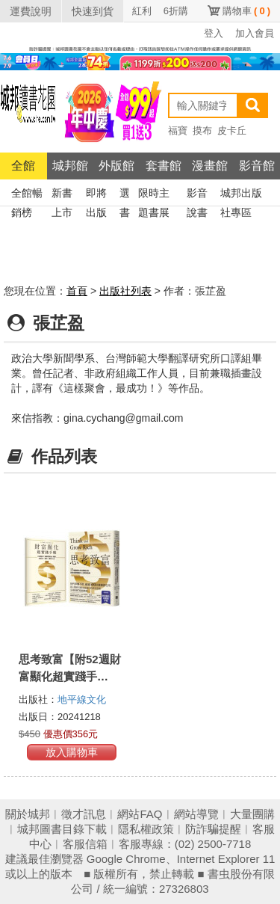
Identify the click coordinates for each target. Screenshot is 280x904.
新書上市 (62, 195)
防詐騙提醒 (213, 828)
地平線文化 (81, 699)
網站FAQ (139, 814)
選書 (124, 195)
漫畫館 (210, 165)
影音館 (257, 165)
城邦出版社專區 (241, 195)
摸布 (202, 130)
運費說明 (31, 11)
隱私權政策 (146, 828)
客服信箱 (85, 843)
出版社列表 (125, 291)
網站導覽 (196, 814)
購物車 (246, 10)
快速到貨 (92, 11)
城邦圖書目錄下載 (62, 828)
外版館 (116, 165)
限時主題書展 (153, 195)
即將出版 (96, 195)
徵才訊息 (83, 814)
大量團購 (252, 814)
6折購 (176, 10)
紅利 (142, 10)
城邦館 (70, 165)
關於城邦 (27, 814)
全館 (23, 165)
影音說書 (197, 195)
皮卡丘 (231, 130)
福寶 (177, 130)
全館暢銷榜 (27, 195)
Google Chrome (126, 858)
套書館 (163, 165)
